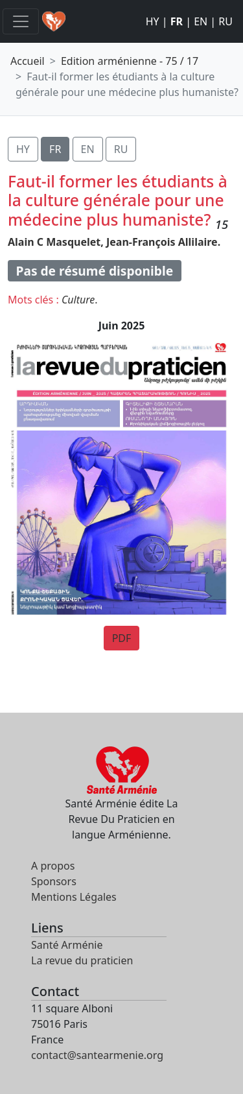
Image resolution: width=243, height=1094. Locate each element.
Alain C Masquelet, (56, 242)
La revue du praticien (82, 960)
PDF (122, 638)
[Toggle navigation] (21, 21)
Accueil (27, 61)
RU (225, 21)
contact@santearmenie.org (97, 1055)
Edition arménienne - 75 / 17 (129, 61)
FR (176, 21)
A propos (53, 866)
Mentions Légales (74, 897)
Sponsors (53, 881)
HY (152, 21)
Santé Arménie (66, 945)
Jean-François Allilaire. (163, 242)
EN (200, 21)
